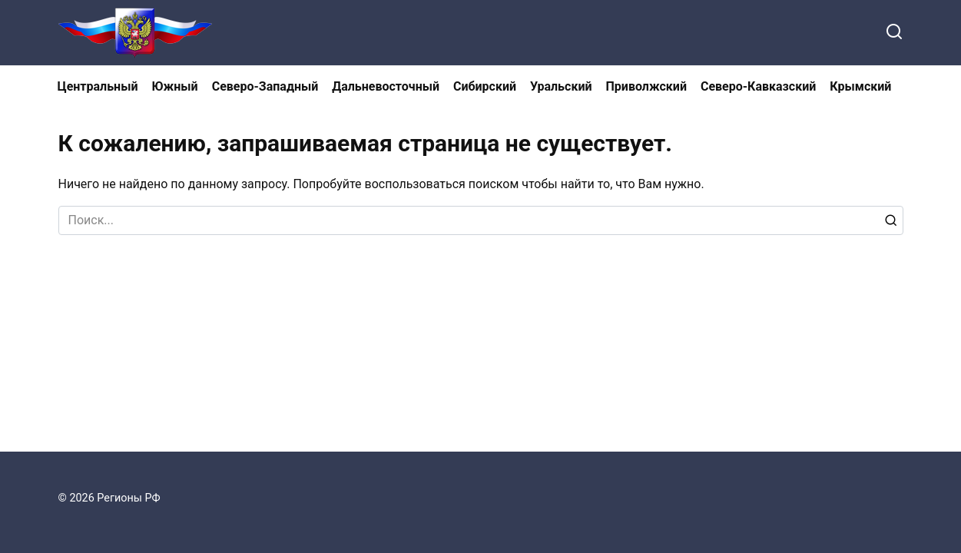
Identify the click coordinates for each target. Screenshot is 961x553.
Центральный (98, 86)
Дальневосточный (385, 86)
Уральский (561, 86)
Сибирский (484, 86)
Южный (174, 86)
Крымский (860, 86)
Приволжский (646, 86)
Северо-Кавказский (758, 86)
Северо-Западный (265, 86)
